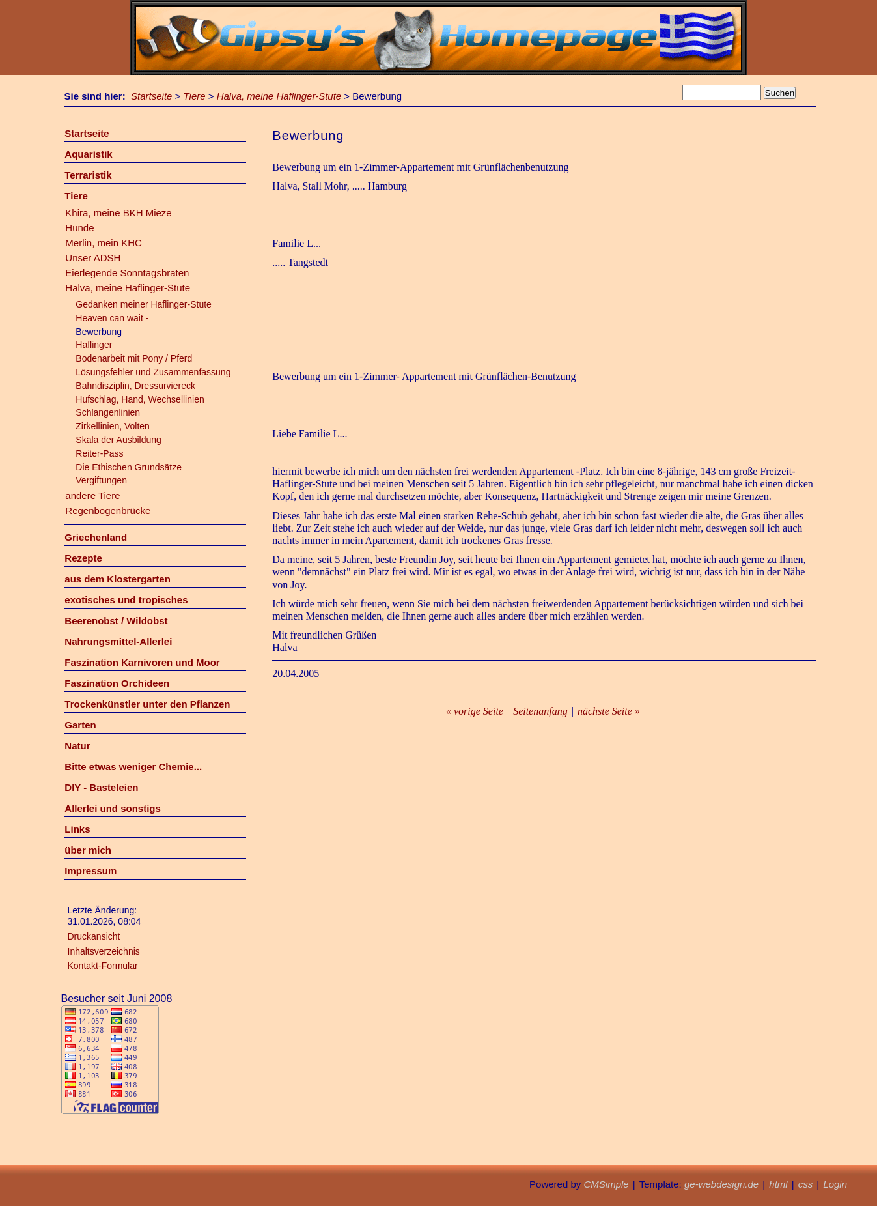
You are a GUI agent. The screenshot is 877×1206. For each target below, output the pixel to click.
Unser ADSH (92, 257)
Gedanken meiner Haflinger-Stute (144, 304)
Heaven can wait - (112, 318)
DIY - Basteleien (101, 787)
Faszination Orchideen (116, 683)
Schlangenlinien (108, 412)
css (805, 1184)
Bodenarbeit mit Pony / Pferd (134, 358)
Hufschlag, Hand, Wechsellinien (140, 399)
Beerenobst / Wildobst (115, 620)
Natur (77, 745)
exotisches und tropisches (126, 599)
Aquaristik (88, 154)
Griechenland (95, 537)
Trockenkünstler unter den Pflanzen (147, 704)
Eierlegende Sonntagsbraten (127, 272)
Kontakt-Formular (103, 965)
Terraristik (87, 174)
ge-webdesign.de (721, 1184)
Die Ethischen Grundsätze (129, 467)
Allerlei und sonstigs (112, 808)
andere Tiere (92, 495)
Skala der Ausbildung (118, 440)
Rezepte (83, 558)
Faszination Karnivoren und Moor (141, 662)
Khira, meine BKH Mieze (118, 212)
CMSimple (605, 1184)
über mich (87, 849)
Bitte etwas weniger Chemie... (133, 766)
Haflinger (94, 344)
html (778, 1184)
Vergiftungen (101, 480)
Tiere (195, 96)
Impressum (90, 870)
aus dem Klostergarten (117, 578)
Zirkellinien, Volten (113, 426)
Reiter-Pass (99, 453)
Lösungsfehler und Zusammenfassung (153, 372)
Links (77, 829)
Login (835, 1184)
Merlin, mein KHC (103, 242)
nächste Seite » (609, 711)
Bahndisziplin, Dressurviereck (135, 385)
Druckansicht (94, 936)
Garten (80, 724)
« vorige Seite (474, 711)
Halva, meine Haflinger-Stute (279, 96)
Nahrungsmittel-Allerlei (118, 641)
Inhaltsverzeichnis (104, 951)
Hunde (79, 227)
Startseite (151, 96)
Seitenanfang (540, 711)
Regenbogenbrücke (107, 510)
